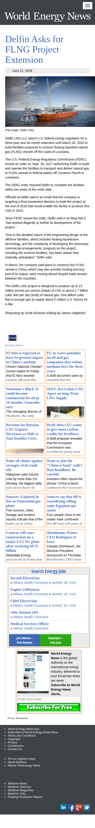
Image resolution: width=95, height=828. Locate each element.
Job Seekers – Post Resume (24, 640)
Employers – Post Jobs (55, 640)
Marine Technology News (24, 765)
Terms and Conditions (22, 735)
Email (12, 338)
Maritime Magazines (21, 790)
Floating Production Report (25, 797)
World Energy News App (23, 729)
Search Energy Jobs (48, 571)
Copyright (14, 739)
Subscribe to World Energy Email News (33, 732)
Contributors (16, 745)
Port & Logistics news (21, 758)
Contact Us (15, 749)
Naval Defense (17, 762)
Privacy (12, 742)
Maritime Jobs (17, 793)
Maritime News (17, 783)
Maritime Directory (19, 786)
